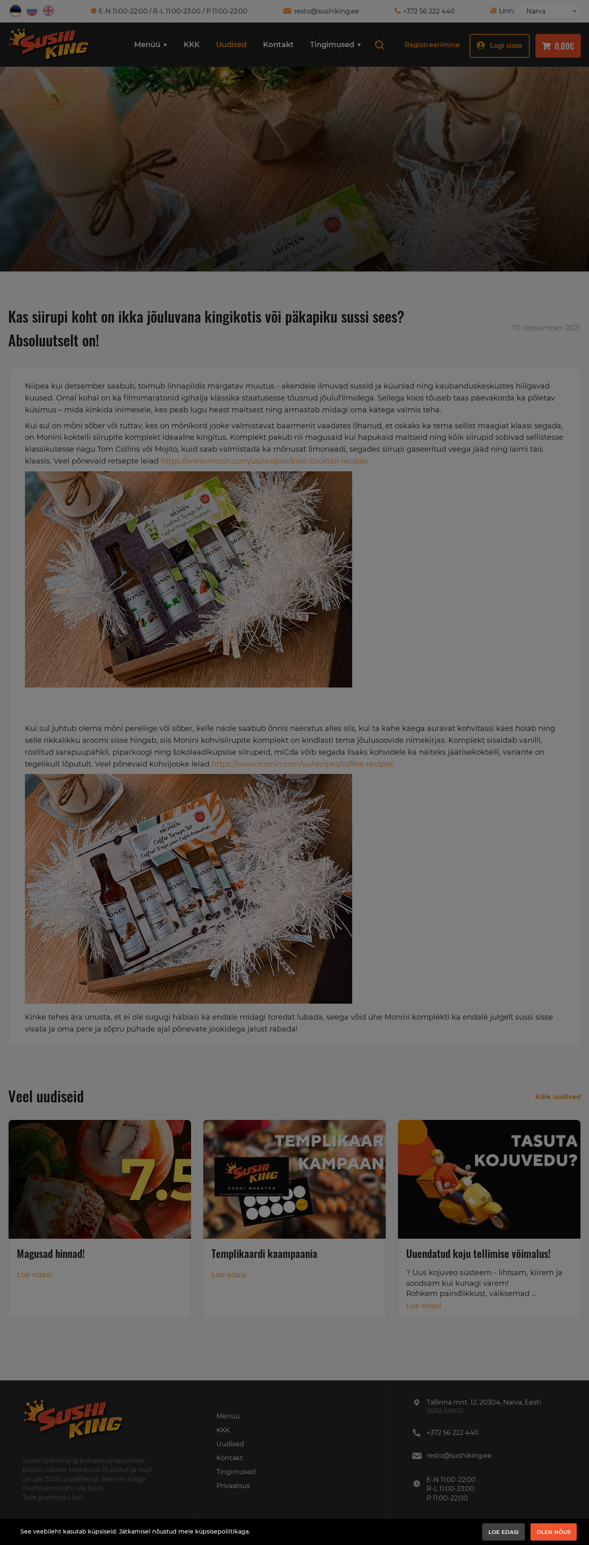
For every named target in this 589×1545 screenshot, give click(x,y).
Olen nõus (554, 1532)
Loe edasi (503, 1532)
